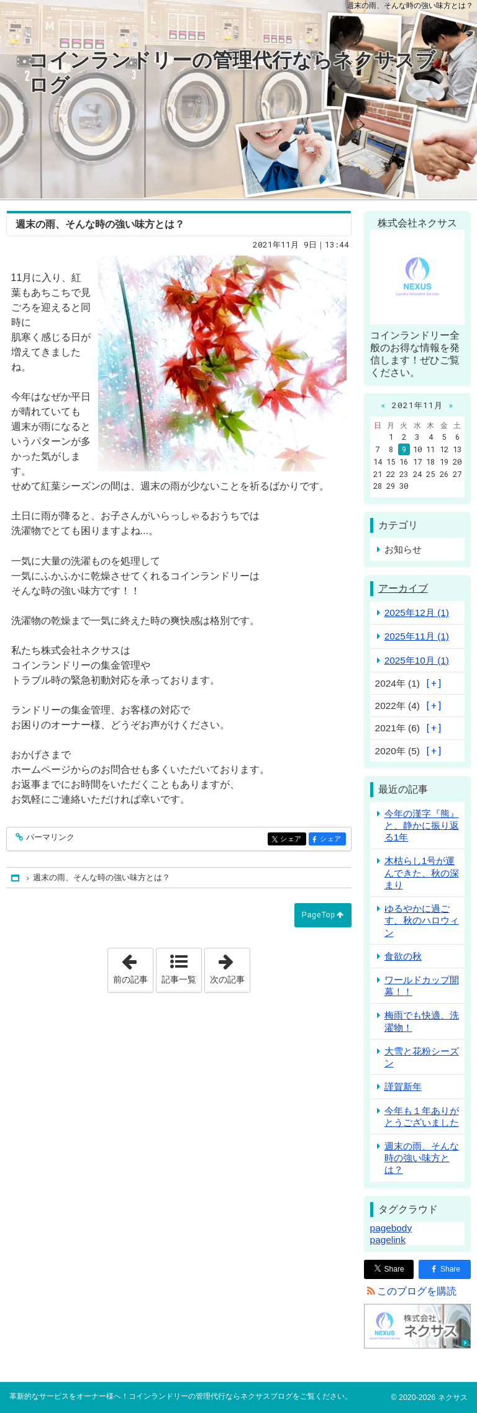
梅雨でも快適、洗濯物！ (421, 1021)
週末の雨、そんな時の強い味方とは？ (421, 1158)
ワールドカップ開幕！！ (421, 985)
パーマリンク (49, 837)
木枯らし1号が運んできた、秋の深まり (421, 872)
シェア (292, 839)
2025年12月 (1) (416, 612)
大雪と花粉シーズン (421, 1057)
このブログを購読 (417, 1291)
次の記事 (230, 966)
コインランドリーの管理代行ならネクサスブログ (232, 72)
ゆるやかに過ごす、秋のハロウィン (421, 920)
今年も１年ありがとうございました (421, 1116)
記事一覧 (178, 979)
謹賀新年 (403, 1086)
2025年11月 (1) (416, 636)
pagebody (391, 1228)
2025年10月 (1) (416, 660)
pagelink (388, 1239)
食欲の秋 (403, 956)
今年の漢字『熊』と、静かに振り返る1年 (421, 825)
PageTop (318, 915)
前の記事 (133, 966)
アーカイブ (403, 588)
